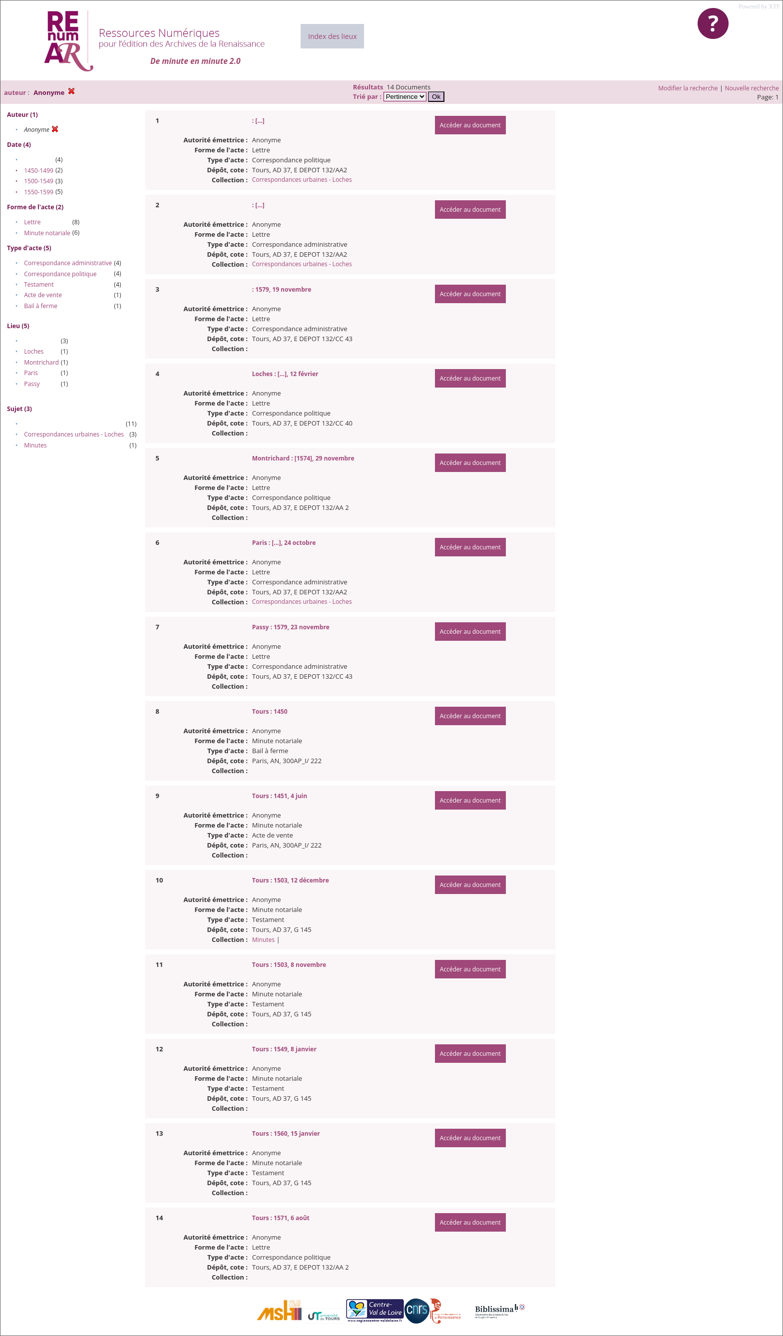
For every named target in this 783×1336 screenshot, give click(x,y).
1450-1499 (38, 170)
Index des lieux (332, 36)
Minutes (35, 445)
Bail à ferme (40, 306)
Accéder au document (470, 125)
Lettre (32, 222)
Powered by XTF (759, 6)
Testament (39, 284)
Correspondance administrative (68, 263)
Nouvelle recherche (752, 88)
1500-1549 (38, 181)
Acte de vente (43, 295)
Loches (33, 351)
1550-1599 (38, 192)
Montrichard (41, 362)
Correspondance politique (60, 274)
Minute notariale (47, 233)
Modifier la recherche (688, 88)
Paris (31, 373)
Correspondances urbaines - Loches (74, 434)
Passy (31, 384)
